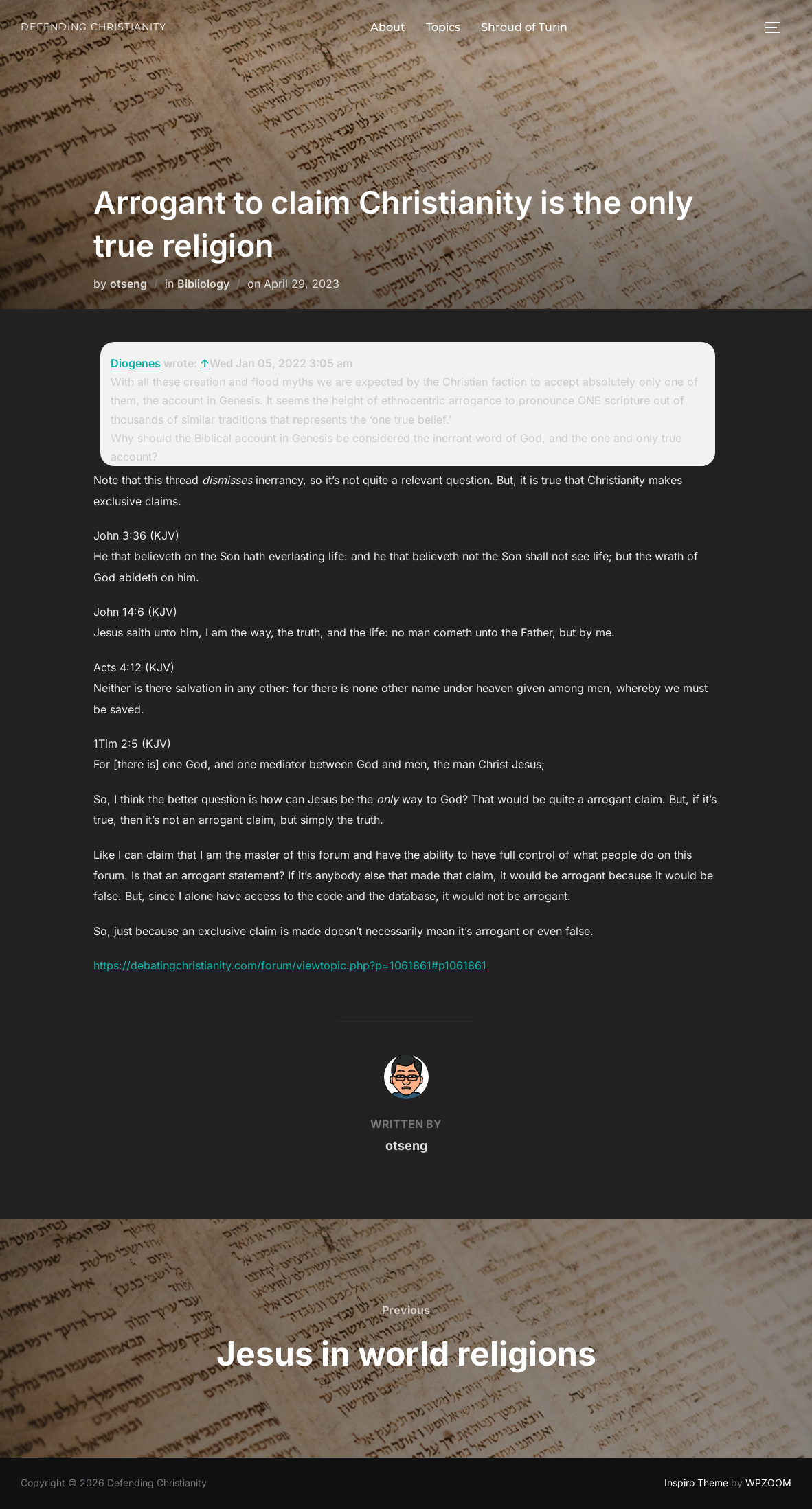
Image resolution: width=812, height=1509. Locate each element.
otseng (128, 283)
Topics (443, 27)
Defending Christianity (93, 27)
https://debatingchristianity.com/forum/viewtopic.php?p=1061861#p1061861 (289, 965)
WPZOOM (768, 1482)
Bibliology (203, 283)
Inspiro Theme (696, 1482)
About (387, 27)
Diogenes (136, 363)
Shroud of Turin (524, 27)
